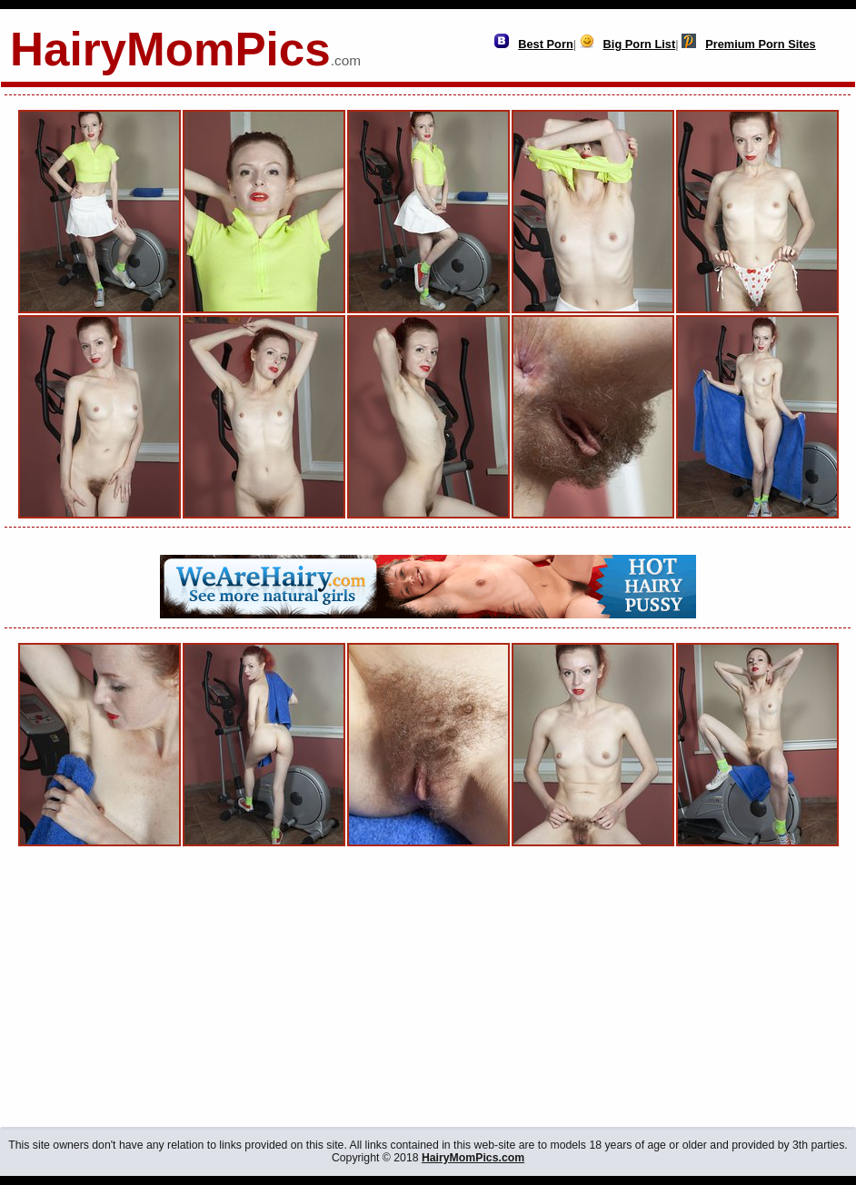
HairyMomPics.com (473, 1157)
